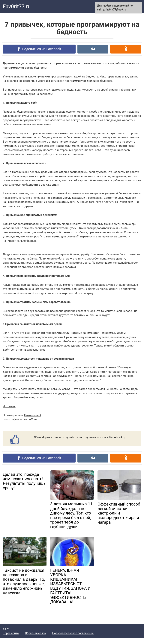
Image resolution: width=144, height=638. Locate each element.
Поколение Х (32, 415)
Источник (9, 406)
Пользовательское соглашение (73, 633)
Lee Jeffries (29, 419)
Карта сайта (11, 633)
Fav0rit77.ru (17, 6)
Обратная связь (35, 633)
